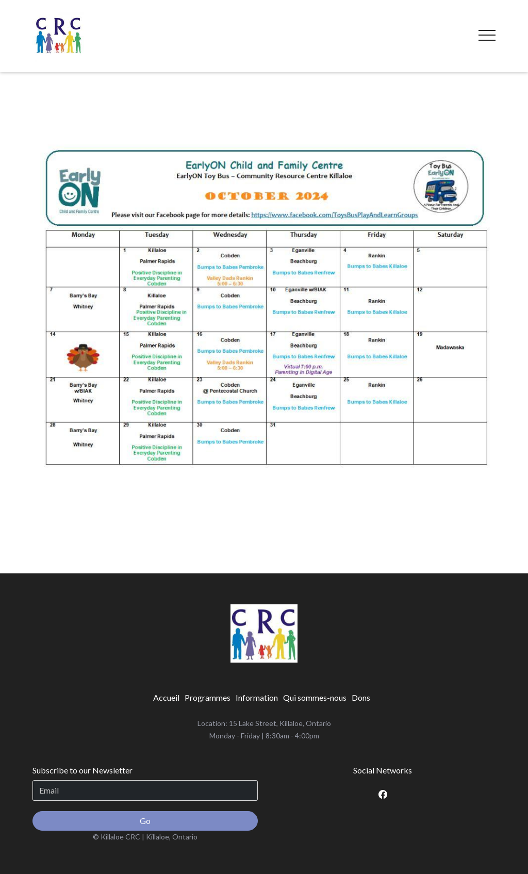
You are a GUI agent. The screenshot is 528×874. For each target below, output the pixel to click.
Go (145, 821)
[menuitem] (166, 697)
